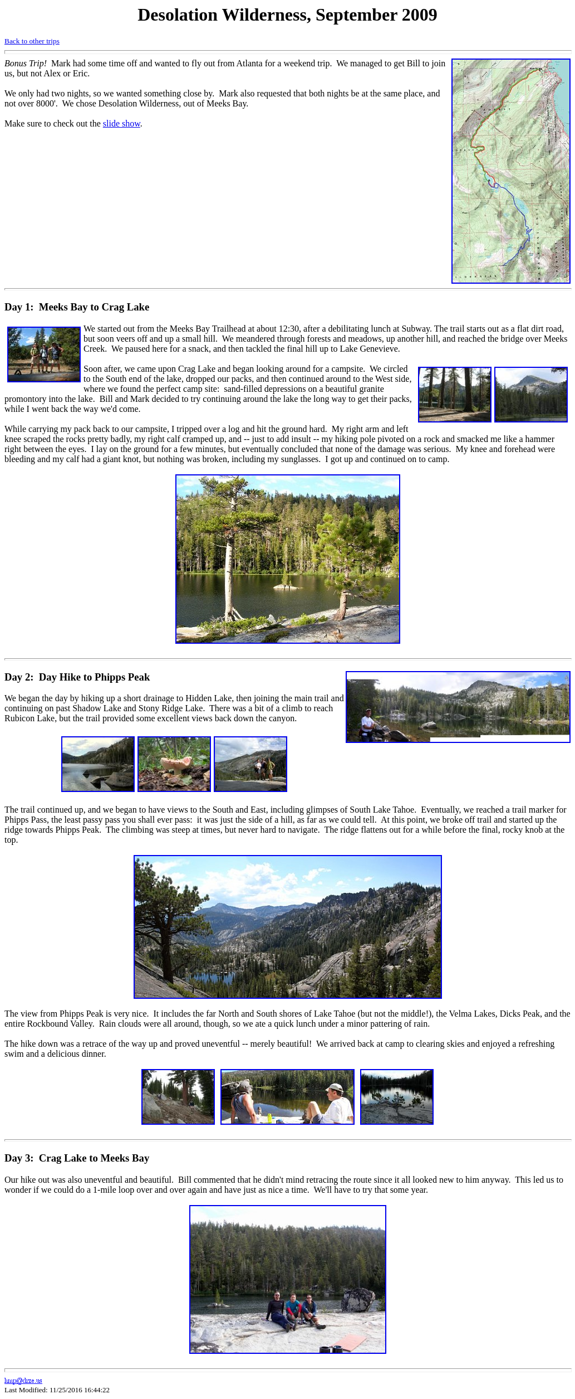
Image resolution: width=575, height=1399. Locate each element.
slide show (121, 123)
